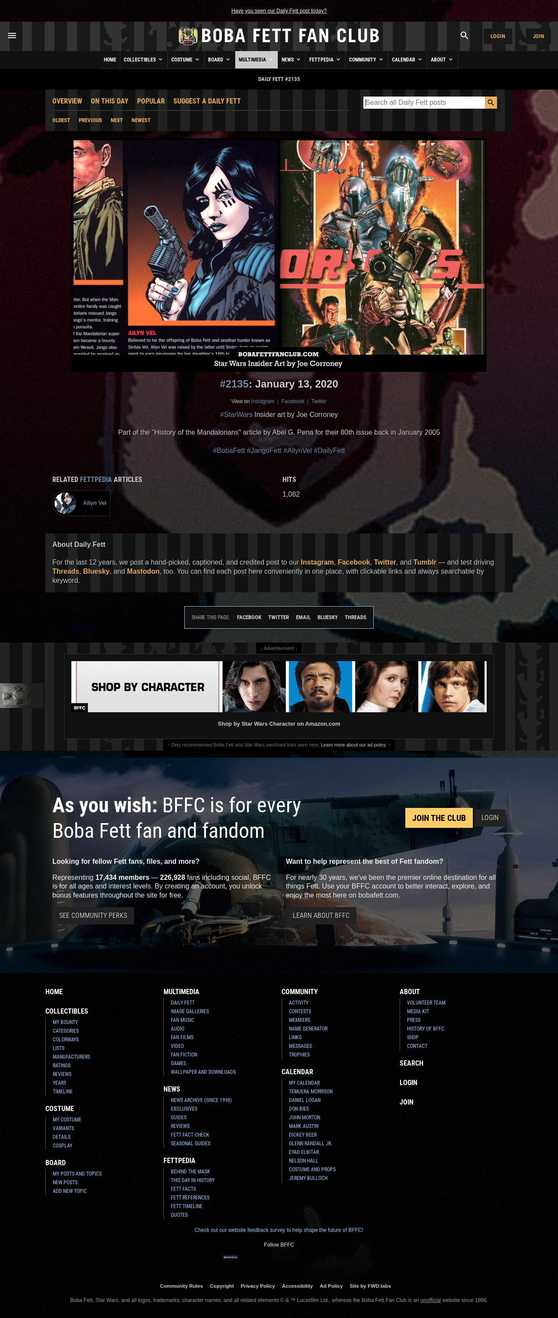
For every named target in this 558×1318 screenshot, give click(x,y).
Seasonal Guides (190, 1143)
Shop (413, 1037)
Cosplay (62, 1146)
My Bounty (65, 1022)
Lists (58, 1048)
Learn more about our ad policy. (354, 744)
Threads (65, 571)
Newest (141, 120)
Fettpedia (325, 59)
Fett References (190, 1198)
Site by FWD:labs (370, 1286)
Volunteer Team (426, 1003)
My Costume (67, 1120)
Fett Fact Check (190, 1135)
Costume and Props (312, 1169)
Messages (300, 1046)
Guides (178, 1117)
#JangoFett (264, 450)
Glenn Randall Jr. (310, 1143)
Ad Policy (331, 1286)
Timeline (63, 1092)
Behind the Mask (190, 1172)
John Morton (304, 1117)
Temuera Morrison (311, 1092)
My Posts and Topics (77, 1174)
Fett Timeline (186, 1206)
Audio (177, 1029)
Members (299, 1020)
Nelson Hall (303, 1161)
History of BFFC (425, 1029)
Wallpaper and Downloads (203, 1072)
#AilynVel (297, 450)
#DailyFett (329, 450)
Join (538, 36)
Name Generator (308, 1029)
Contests (300, 1011)
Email (303, 617)
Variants (63, 1128)
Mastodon (143, 571)
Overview (67, 101)
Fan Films (182, 1037)
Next (117, 120)
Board (219, 59)
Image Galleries (190, 1011)
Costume (186, 59)
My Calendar (304, 1083)
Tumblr (425, 562)
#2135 (234, 384)
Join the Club (439, 818)
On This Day (109, 101)
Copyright (222, 1286)
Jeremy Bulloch (308, 1178)
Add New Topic (70, 1191)
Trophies (299, 1055)
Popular (151, 101)
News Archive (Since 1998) (201, 1100)
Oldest (61, 120)
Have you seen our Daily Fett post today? (279, 11)
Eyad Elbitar (304, 1152)
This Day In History (193, 1180)
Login (498, 36)
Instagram (262, 401)
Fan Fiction (184, 1055)
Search (411, 1063)
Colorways (66, 1040)
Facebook (293, 401)
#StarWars (236, 414)
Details (62, 1137)
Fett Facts (183, 1189)
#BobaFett (229, 450)
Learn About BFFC (321, 915)
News (292, 59)
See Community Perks (93, 915)
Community (367, 59)
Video (177, 1046)
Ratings (62, 1066)
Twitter (319, 401)
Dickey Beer (303, 1135)
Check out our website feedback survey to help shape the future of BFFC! (279, 1230)
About (442, 59)
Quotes (179, 1215)
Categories (66, 1031)
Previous (90, 120)
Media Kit (418, 1011)
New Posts (65, 1182)
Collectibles (144, 59)
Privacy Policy (258, 1286)
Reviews (62, 1074)
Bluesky (96, 571)
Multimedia (256, 59)
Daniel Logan (305, 1100)
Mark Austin (303, 1126)
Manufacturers (71, 1057)
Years (59, 1083)
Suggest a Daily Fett (207, 101)
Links (295, 1037)
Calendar (407, 59)
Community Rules (181, 1286)
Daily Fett (183, 1003)
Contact (417, 1046)
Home (110, 60)
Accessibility (297, 1286)
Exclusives (184, 1109)
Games (178, 1063)
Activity (298, 1003)
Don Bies (299, 1109)
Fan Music (182, 1020)
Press (413, 1020)
